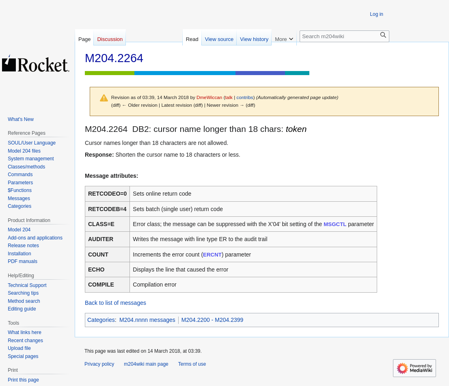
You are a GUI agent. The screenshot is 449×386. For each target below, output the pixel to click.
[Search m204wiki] (344, 36)
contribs (245, 97)
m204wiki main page (146, 364)
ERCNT (212, 255)
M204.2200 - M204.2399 (212, 320)
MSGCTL (335, 224)
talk (229, 97)
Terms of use (192, 364)
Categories (101, 320)
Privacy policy (99, 364)
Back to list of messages (115, 303)
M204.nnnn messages (147, 320)
